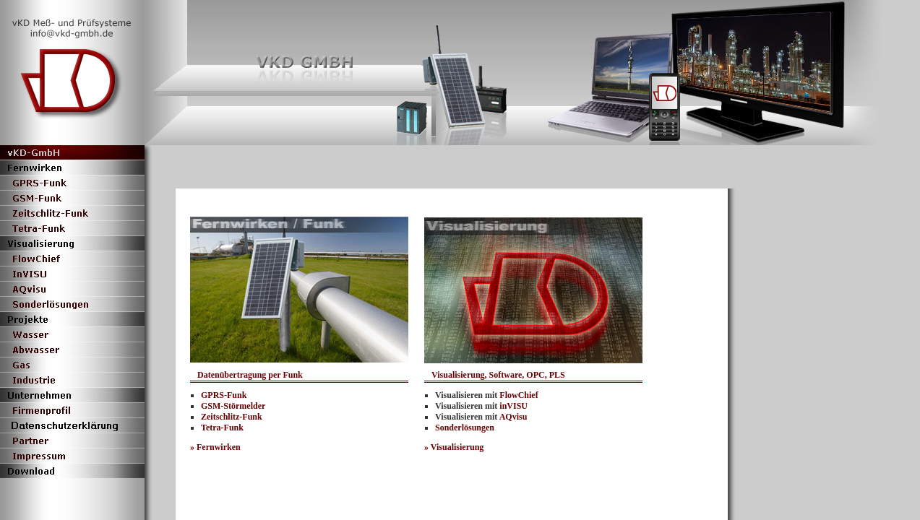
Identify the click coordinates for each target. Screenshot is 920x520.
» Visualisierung (453, 447)
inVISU (513, 406)
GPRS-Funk (223, 395)
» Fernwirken (215, 447)
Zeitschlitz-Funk (231, 417)
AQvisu (513, 417)
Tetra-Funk (222, 427)
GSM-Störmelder (233, 406)
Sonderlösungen (464, 427)
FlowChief (518, 395)
